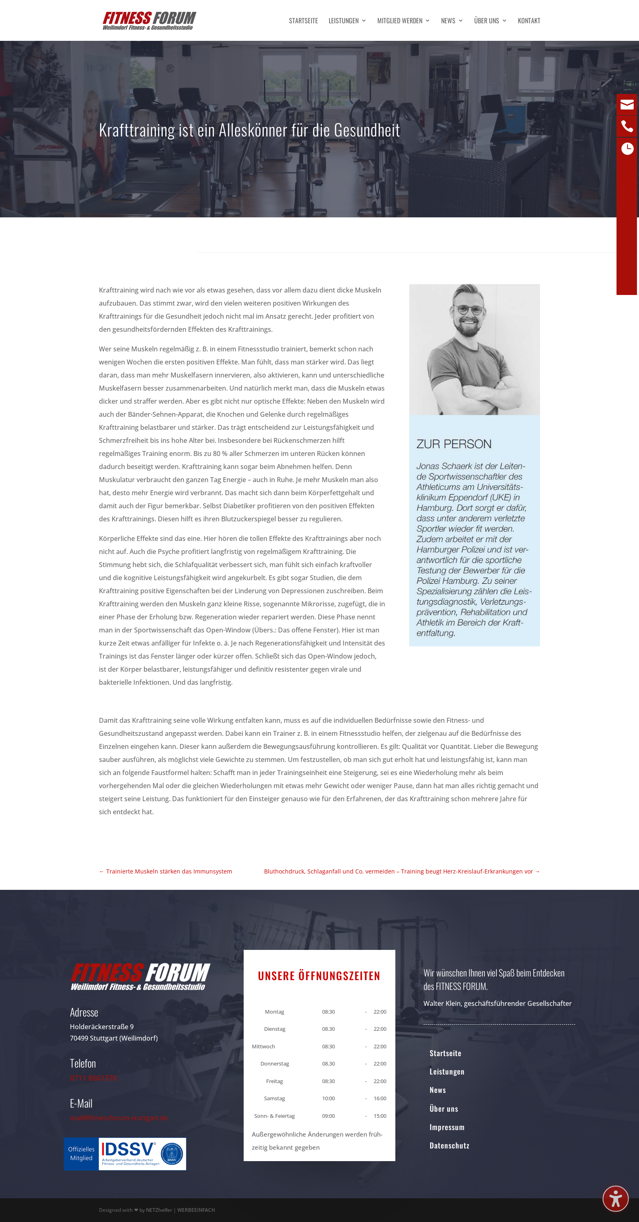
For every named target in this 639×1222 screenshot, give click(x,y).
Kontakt (529, 21)
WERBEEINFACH (196, 1209)
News (448, 21)
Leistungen (344, 21)
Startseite (303, 21)
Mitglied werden (399, 21)
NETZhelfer (159, 1209)
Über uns (486, 21)
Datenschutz (450, 1145)
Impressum (447, 1126)
